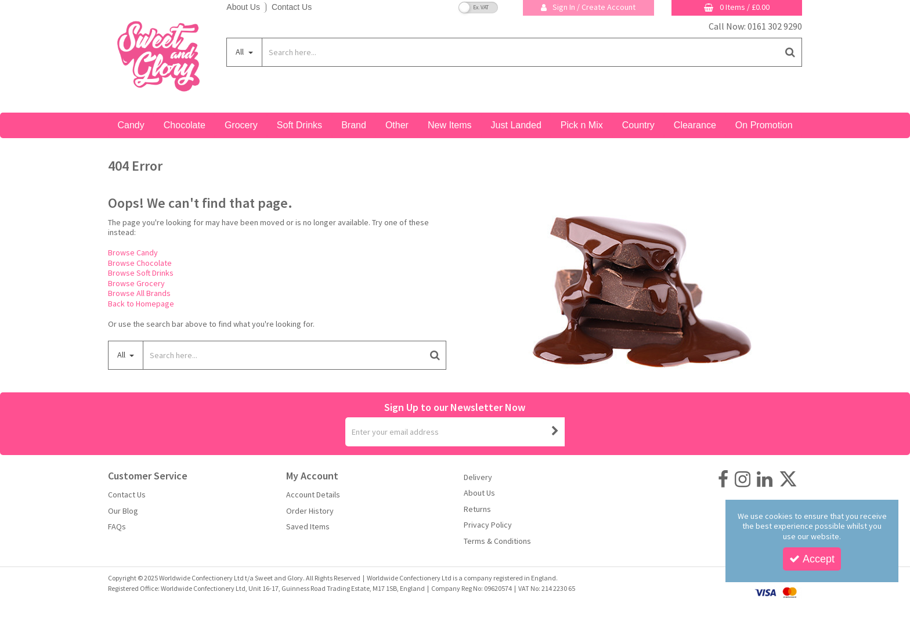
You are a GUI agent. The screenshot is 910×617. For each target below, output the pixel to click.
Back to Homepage (141, 303)
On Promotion (764, 125)
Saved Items (308, 527)
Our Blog (123, 511)
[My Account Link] (588, 8)
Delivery (478, 477)
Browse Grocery (136, 283)
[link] (723, 479)
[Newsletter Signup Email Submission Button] (555, 431)
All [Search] (240, 51)
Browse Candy (133, 252)
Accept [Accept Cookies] (812, 559)
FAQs (117, 527)
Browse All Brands (139, 293)
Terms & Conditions (497, 541)
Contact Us (292, 7)
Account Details (313, 495)
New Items (450, 125)
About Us (243, 7)
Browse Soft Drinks (141, 273)
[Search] (520, 52)
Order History (310, 511)
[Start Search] (790, 52)
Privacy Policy (488, 525)
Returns (477, 509)
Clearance (695, 125)
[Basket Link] (736, 8)
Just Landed (516, 125)
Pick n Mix (582, 125)
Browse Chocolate (140, 263)
